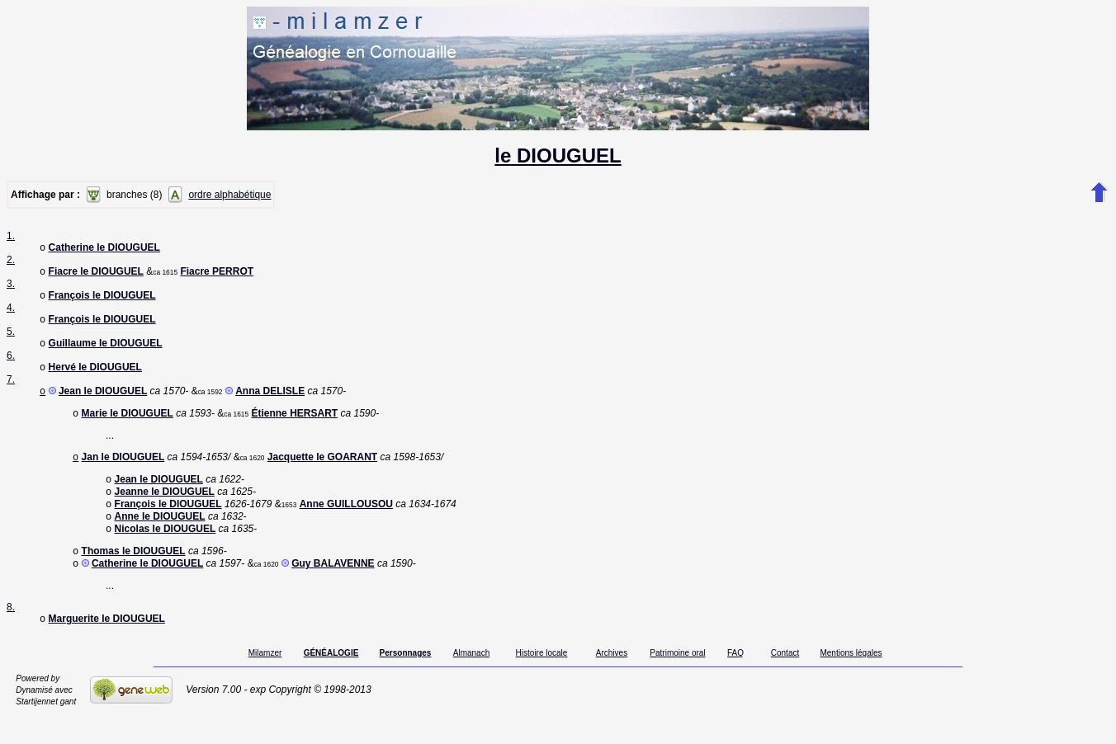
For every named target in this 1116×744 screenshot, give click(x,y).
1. (11, 236)
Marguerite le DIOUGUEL (107, 646)
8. (11, 633)
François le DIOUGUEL (102, 300)
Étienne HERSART (294, 426)
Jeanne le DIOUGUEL (165, 510)
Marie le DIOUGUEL (127, 426)
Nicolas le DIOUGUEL (165, 552)
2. (11, 261)
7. (11, 389)
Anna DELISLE (270, 402)
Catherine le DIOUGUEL (104, 249)
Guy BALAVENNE (332, 590)
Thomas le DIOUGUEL (134, 576)
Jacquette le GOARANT (322, 472)
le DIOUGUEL (557, 155)
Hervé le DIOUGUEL (95, 377)
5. (11, 338)
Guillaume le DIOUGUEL (106, 351)
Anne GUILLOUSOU (346, 524)
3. (11, 287)
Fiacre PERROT (216, 274)
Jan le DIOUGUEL (123, 472)
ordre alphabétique (229, 194)
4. (11, 312)
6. (11, 364)
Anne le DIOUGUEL (160, 538)
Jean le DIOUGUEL (103, 402)
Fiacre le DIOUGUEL (96, 274)
